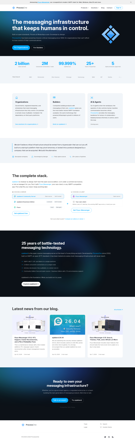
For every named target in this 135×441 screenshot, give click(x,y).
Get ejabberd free (21, 213)
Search (103, 424)
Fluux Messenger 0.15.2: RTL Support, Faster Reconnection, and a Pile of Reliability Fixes (26, 340)
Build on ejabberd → (59, 124)
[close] (131, 2)
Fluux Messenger (45, 184)
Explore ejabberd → (31, 284)
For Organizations (21, 47)
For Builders (38, 48)
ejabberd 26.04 (58, 338)
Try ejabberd (77, 400)
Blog (102, 8)
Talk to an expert (59, 400)
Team (85, 424)
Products (85, 8)
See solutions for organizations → (26, 124)
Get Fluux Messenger (81, 210)
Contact (109, 8)
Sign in (118, 8)
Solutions (95, 8)
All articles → (118, 309)
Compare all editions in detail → (74, 219)
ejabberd (72, 108)
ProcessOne (16, 38)
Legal (85, 427)
